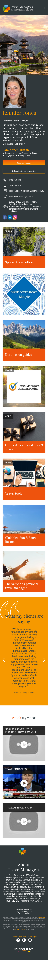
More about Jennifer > (14, 144)
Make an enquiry (24, 163)
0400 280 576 (15, 186)
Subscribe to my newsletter (24, 171)
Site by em (41, 917)
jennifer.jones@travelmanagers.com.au (26, 191)
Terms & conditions (24, 911)
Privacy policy (24, 913)
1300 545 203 (15, 180)
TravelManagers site (24, 909)
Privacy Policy (20, 929)
